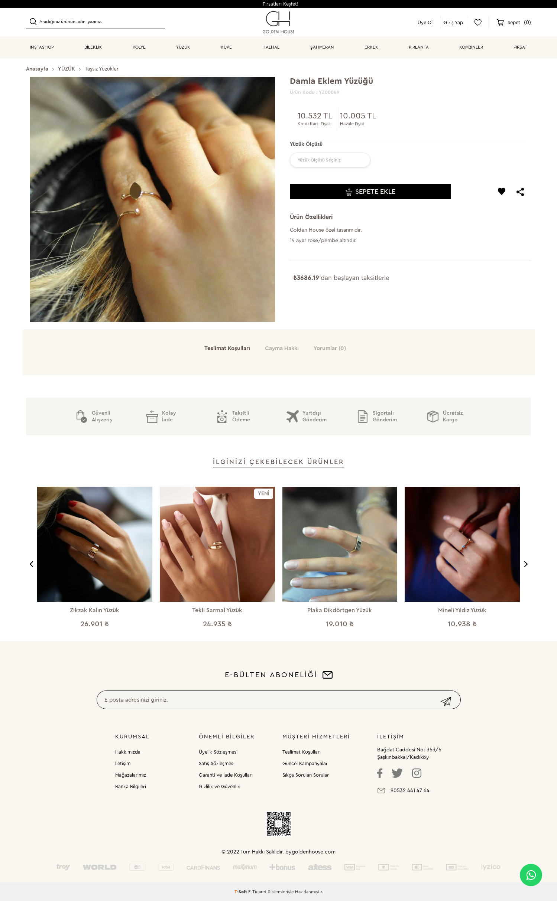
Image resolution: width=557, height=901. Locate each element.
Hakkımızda (127, 752)
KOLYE (139, 47)
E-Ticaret (257, 891)
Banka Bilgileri (130, 786)
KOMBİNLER (471, 47)
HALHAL (270, 47)
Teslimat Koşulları (301, 752)
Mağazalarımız (130, 775)
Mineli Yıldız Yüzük (462, 610)
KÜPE (226, 47)
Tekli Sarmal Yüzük (217, 610)
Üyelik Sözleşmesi (218, 752)
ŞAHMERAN (322, 47)
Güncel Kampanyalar (305, 763)
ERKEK (371, 47)
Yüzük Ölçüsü (306, 144)
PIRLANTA (419, 47)
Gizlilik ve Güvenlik (219, 786)
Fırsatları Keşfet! (280, 3)
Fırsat (520, 47)
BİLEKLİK (93, 47)
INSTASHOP (42, 47)
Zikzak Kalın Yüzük (94, 610)
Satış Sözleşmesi (216, 763)
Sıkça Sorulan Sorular (305, 775)
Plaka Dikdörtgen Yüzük (339, 610)
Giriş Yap (453, 22)
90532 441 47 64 (410, 790)
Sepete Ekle (370, 191)
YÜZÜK (183, 47)
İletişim (122, 763)
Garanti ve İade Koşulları (226, 775)
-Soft (241, 891)
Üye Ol (425, 22)
